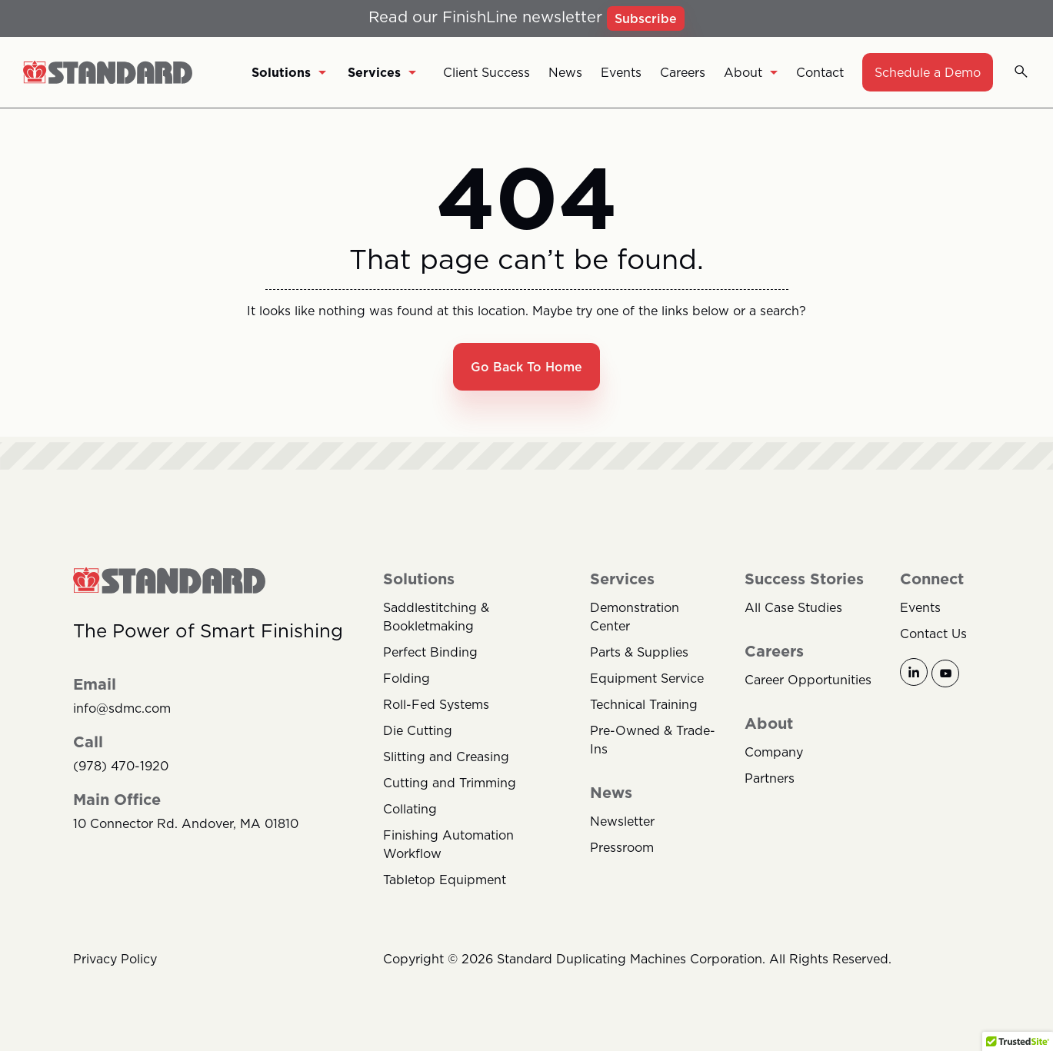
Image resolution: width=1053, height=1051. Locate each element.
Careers (682, 72)
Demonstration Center (634, 616)
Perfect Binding (430, 652)
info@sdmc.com (122, 708)
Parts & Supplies (639, 652)
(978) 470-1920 (120, 766)
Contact (820, 72)
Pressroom (622, 847)
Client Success (486, 72)
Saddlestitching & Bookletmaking (436, 616)
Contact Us (933, 633)
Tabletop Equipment (444, 879)
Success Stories (804, 579)
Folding (406, 678)
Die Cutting (417, 730)
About (751, 72)
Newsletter (622, 821)
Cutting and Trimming (449, 782)
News (565, 72)
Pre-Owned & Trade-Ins (652, 739)
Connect (932, 579)
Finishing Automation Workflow (448, 844)
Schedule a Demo (928, 72)
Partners (770, 778)
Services (382, 72)
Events (621, 72)
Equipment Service (647, 678)
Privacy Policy (115, 958)
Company (774, 751)
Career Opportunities (808, 679)
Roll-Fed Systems (436, 704)
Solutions (289, 72)
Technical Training (644, 704)
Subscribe (646, 18)
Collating (410, 808)
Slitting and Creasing (446, 756)
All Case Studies (793, 607)
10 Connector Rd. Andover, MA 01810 (185, 824)
